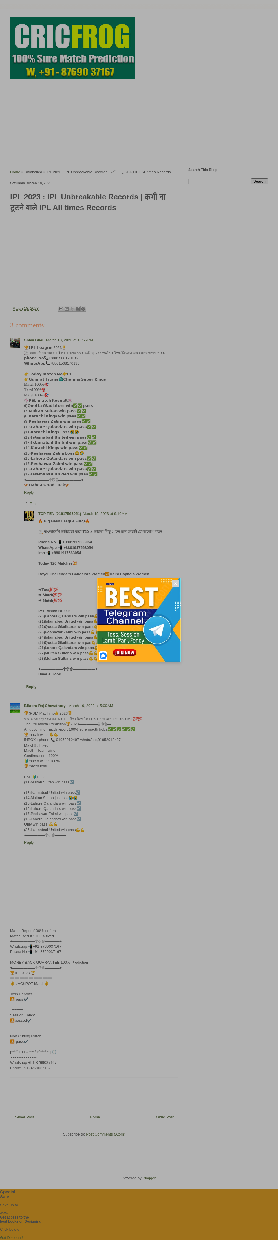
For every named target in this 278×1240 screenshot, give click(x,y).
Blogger (148, 1178)
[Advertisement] (139, 120)
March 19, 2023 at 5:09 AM (90, 706)
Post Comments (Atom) (105, 1134)
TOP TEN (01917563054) (59, 513)
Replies (36, 503)
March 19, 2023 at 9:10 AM (105, 513)
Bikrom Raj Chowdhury (45, 706)
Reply (29, 492)
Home (15, 172)
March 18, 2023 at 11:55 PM (69, 340)
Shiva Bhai (34, 340)
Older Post (165, 1117)
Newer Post (24, 1117)
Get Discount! (11, 1237)
